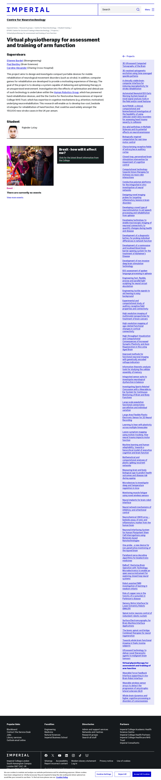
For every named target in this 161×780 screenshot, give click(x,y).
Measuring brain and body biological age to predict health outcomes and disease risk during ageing (137, 474)
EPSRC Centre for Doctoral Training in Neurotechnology (28, 30)
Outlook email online (16, 740)
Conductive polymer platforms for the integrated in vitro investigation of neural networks (137, 186)
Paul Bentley (13, 64)
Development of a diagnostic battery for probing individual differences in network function (137, 238)
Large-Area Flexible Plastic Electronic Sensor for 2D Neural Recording (137, 417)
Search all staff (89, 737)
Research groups (26, 28)
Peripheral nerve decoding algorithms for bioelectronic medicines (135, 558)
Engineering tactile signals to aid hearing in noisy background (136, 293)
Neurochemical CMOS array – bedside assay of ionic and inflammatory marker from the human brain (137, 521)
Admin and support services (95, 729)
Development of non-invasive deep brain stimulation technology (136, 263)
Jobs (9, 735)
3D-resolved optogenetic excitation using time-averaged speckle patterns (137, 73)
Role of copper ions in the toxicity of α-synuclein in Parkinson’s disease (134, 596)
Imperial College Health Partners (135, 735)
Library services (14, 737)
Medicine (49, 732)
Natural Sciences (52, 735)
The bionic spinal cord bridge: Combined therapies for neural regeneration (137, 633)
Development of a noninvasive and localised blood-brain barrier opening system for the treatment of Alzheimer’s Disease (137, 250)
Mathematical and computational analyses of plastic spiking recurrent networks (135, 461)
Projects (54, 30)
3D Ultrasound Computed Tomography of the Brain (134, 64)
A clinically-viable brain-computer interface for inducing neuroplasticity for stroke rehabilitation (135, 84)
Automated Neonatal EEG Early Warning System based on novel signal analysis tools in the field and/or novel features (137, 97)
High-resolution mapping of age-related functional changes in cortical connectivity (135, 327)
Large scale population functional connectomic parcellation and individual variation (135, 406)
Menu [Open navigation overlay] (149, 9)
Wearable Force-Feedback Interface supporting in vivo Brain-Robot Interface (135, 676)
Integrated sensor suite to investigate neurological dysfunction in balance (135, 379)
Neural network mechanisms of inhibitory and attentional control (137, 510)
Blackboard (12, 729)
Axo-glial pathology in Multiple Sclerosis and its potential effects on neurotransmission (137, 129)
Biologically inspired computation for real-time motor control (135, 139)
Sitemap (48, 761)
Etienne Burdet (15, 60)
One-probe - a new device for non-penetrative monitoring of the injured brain (137, 548)
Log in (74, 763)
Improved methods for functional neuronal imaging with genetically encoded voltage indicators (136, 358)
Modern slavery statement (83, 761)
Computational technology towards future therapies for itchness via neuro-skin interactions (136, 173)
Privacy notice (106, 761)
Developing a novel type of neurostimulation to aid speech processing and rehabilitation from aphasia (137, 211)
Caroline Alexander (17, 67)
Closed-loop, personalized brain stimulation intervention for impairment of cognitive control (137, 160)
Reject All (122, 774)
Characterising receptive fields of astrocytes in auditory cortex (137, 149)
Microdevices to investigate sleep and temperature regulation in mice (135, 485)
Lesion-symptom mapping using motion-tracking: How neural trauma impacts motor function (136, 436)
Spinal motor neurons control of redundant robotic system (137, 614)
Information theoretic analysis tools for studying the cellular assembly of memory (137, 369)
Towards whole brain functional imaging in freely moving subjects (137, 643)
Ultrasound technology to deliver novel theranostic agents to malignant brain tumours (135, 654)
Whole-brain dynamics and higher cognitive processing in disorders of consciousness (136, 698)
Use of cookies (123, 761)
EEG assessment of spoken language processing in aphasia (137, 272)
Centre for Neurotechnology (26, 20)
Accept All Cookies (142, 774)
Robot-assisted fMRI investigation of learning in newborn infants (135, 586)
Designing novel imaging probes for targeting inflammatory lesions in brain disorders (136, 198)
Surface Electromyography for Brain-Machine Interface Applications (137, 623)
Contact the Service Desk (19, 732)
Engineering (50, 729)
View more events (15, 197)
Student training (64, 28)
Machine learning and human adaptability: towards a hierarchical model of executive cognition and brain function (137, 448)
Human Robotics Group (66, 92)
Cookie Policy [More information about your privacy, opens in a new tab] (62, 777)
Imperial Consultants (129, 743)
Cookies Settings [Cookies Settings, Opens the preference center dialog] (104, 774)
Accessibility (62, 761)
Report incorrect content (56, 763)
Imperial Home (12, 28)
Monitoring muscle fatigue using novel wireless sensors (136, 494)
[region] (80, 774)
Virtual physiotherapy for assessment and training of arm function (31, 33)
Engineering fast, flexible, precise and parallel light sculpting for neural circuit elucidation (135, 282)
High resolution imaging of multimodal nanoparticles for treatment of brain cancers (136, 316)
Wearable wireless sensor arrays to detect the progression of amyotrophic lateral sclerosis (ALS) (135, 687)
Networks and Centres (92, 732)
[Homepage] (52, 9)
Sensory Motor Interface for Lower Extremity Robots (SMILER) (135, 606)
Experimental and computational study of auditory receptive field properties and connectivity (135, 304)
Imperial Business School (56, 737)
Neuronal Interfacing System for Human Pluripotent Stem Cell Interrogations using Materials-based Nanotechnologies (136, 535)
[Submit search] (138, 9)
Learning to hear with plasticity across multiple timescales (137, 426)
